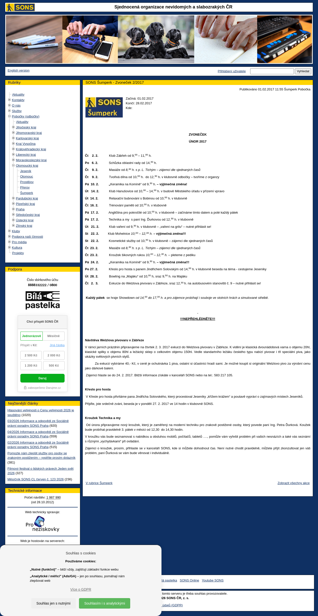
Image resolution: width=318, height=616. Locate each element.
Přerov (25, 187)
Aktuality (18, 94)
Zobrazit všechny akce (294, 483)
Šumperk (26, 193)
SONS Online (189, 580)
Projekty (18, 253)
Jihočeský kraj (26, 127)
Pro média (19, 242)
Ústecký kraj (25, 220)
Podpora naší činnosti (27, 236)
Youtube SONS (213, 580)
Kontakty (18, 100)
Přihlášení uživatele (232, 71)
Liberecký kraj (26, 154)
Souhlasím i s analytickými (104, 603)
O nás (16, 105)
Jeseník (25, 171)
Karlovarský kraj (27, 138)
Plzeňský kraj (25, 204)
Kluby (16, 231)
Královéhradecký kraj (31, 149)
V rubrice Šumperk (99, 483)
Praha (20, 209)
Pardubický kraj (27, 198)
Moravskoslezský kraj (31, 160)
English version (19, 70)
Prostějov (27, 182)
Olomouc (26, 176)
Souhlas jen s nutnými (54, 603)
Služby (17, 111)
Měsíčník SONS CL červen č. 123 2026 (35, 479)
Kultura (17, 247)
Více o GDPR (80, 589)
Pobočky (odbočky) (26, 116)
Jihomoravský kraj (29, 133)
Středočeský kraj (28, 215)
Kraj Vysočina (26, 144)
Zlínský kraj (24, 226)
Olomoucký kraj (27, 165)
